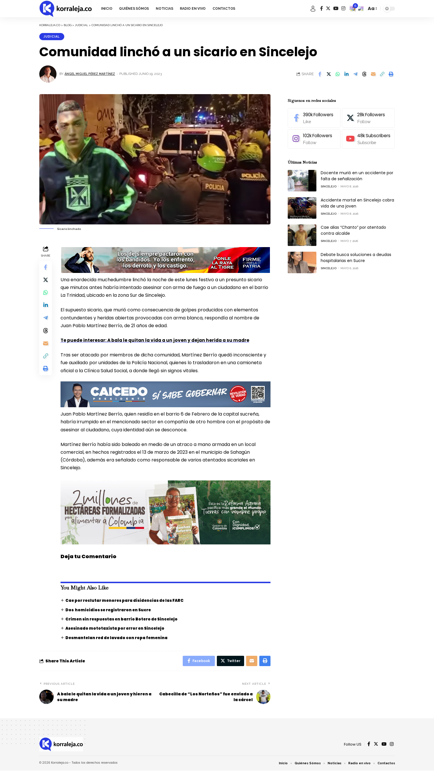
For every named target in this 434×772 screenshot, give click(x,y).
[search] (360, 8)
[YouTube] (336, 8)
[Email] (373, 74)
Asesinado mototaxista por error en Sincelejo (118, 628)
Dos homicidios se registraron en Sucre (111, 610)
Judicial (53, 37)
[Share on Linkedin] (346, 74)
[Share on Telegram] (355, 74)
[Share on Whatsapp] (338, 74)
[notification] (352, 8)
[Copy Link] (382, 74)
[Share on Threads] (364, 74)
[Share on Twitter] (329, 74)
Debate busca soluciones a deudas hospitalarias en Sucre (356, 254)
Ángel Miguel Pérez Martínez (92, 75)
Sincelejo (328, 183)
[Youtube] (368, 136)
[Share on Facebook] (320, 74)
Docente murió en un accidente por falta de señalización (357, 172)
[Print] (391, 74)
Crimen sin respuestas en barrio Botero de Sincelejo (125, 619)
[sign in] (313, 8)
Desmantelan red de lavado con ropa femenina (119, 638)
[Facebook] (321, 8)
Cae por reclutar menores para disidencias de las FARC (127, 601)
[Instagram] (343, 8)
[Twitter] (328, 8)
